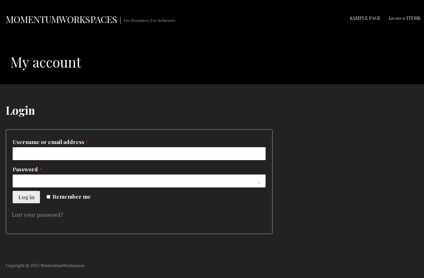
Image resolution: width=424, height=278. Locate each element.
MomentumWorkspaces (61, 19)
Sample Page (365, 18)
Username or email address (50, 141)
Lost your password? (37, 214)
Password (27, 169)
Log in (26, 197)
